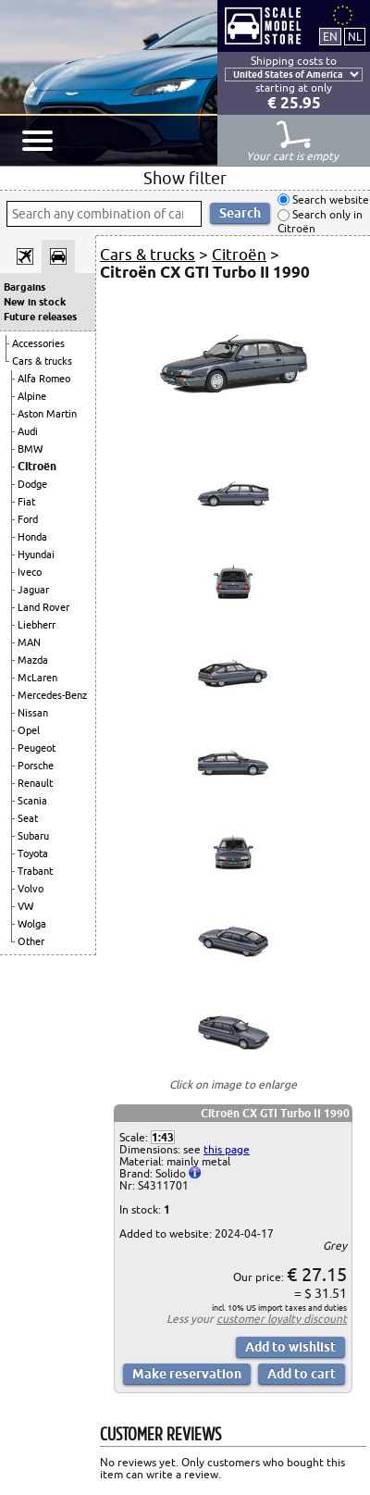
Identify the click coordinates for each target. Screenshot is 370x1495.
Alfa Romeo (44, 378)
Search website (329, 199)
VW (25, 906)
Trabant (35, 871)
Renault (35, 783)
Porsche (36, 765)
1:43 (163, 1137)
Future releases (40, 316)
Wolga (32, 923)
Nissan (33, 712)
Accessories (38, 343)
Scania (32, 800)
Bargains (24, 287)
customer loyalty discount (281, 1319)
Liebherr (37, 624)
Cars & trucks (42, 361)
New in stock (35, 301)
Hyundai (36, 554)
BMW (30, 449)
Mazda (33, 660)
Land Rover (43, 607)
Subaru (33, 835)
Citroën (37, 466)
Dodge (32, 484)
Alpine (32, 396)
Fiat (26, 501)
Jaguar (33, 589)
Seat (28, 818)
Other (31, 941)
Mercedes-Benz (52, 695)
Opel (29, 730)
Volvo (30, 888)
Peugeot (37, 748)
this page (227, 1149)
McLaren (37, 677)
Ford (28, 519)
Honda (32, 536)
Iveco (30, 572)
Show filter (185, 177)
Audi (28, 431)
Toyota (33, 853)
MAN (29, 642)
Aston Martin (47, 413)
